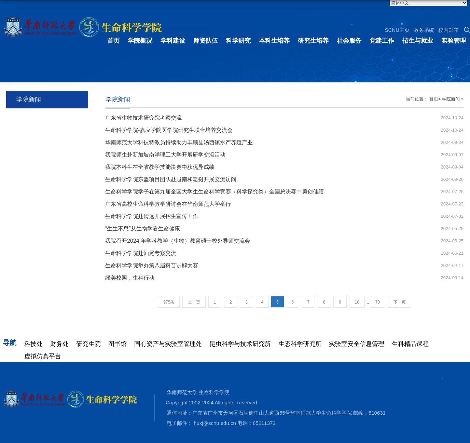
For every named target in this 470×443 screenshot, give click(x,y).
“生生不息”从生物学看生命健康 (142, 228)
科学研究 (238, 40)
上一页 (194, 302)
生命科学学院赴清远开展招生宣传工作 (151, 216)
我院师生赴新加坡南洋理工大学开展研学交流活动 (165, 155)
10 (357, 302)
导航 (9, 342)
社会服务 (349, 40)
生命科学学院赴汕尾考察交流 (140, 253)
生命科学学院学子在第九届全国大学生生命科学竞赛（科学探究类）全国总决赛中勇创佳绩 (214, 191)
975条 (168, 302)
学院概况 (140, 40)
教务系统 (424, 30)
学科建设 (173, 40)
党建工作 (382, 40)
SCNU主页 (397, 30)
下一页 (399, 302)
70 (377, 302)
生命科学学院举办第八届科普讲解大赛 (151, 265)
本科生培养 (274, 40)
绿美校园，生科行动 (129, 278)
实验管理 (453, 40)
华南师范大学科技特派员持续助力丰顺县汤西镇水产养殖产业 (179, 142)
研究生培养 (313, 40)
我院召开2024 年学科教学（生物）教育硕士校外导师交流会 (177, 241)
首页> (435, 99)
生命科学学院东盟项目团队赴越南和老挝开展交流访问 (170, 179)
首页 (113, 40)
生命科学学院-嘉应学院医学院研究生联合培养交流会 (169, 130)
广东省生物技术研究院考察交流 (143, 118)
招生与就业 (417, 40)
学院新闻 (451, 99)
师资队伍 (205, 40)
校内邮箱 (448, 30)
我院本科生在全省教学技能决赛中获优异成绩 (160, 167)
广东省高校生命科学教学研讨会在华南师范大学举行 (168, 204)
